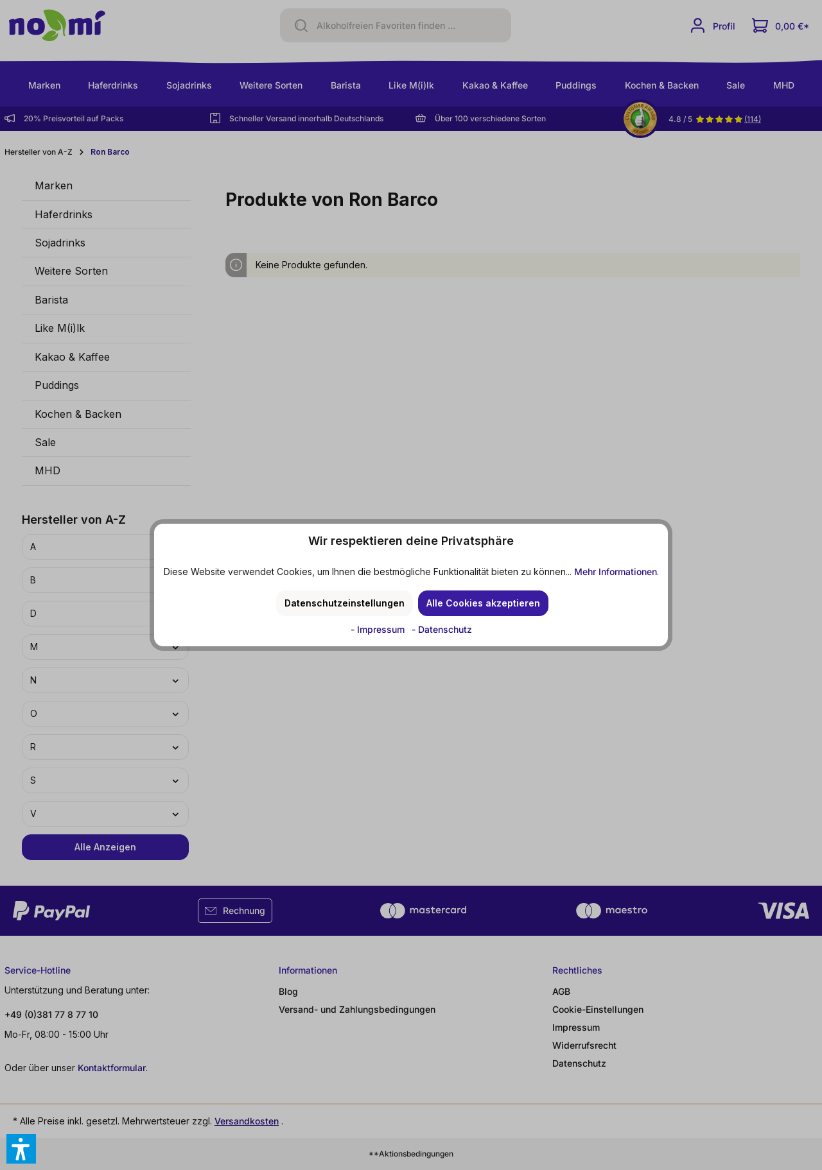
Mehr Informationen (615, 571)
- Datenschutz (442, 629)
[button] (21, 1149)
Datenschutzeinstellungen (344, 603)
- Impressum (379, 629)
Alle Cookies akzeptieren (483, 603)
